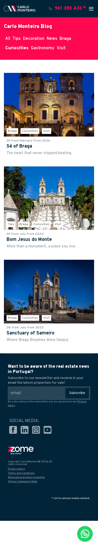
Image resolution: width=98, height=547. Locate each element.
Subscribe (77, 393)
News (52, 38)
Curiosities (16, 48)
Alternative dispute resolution (26, 477)
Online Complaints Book (22, 481)
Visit (61, 48)
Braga (65, 38)
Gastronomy (42, 48)
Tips (17, 38)
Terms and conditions (21, 473)
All (7, 38)
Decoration (33, 38)
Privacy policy (16, 469)
